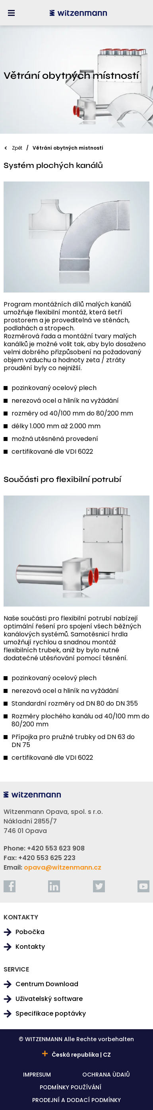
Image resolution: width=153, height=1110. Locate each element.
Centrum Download (46, 984)
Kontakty (30, 947)
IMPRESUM (37, 1075)
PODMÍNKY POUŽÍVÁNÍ (70, 1088)
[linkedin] (54, 886)
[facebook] (9, 886)
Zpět (17, 147)
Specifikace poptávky (50, 1014)
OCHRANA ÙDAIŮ (106, 1075)
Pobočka (30, 932)
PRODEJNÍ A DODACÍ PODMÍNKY (76, 1100)
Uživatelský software (49, 999)
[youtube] (143, 886)
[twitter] (99, 886)
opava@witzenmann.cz (62, 867)
